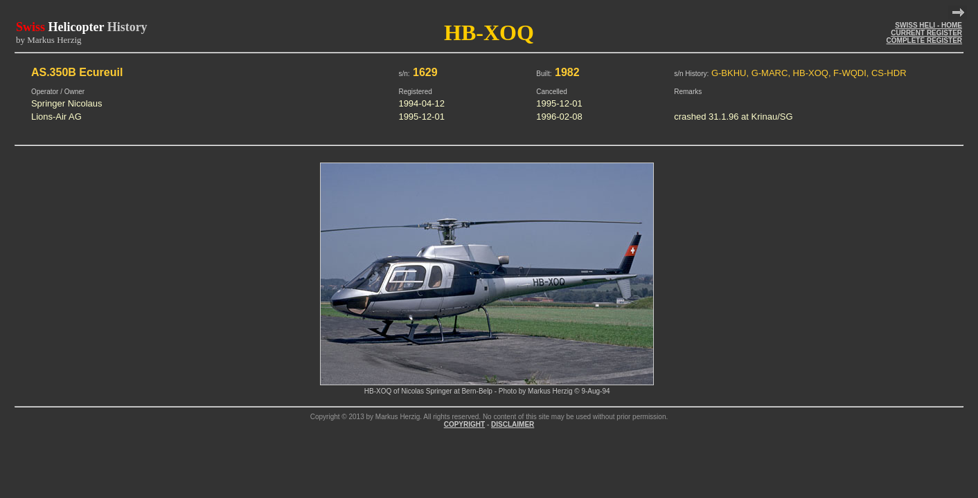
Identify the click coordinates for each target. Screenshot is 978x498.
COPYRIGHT (464, 424)
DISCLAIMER (512, 424)
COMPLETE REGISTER (924, 40)
